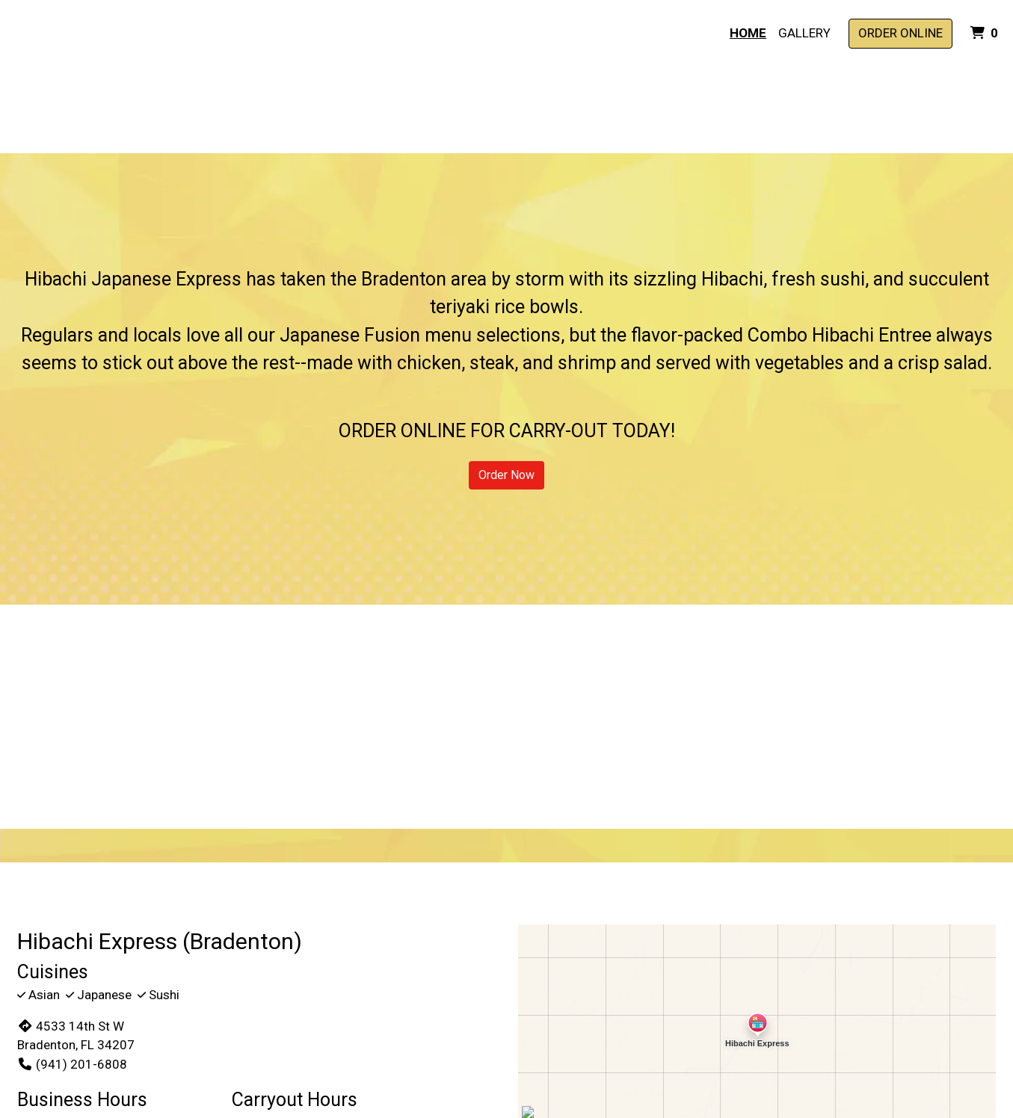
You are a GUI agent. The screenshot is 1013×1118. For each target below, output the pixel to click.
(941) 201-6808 (72, 1064)
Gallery (804, 32)
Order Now (506, 475)
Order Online (900, 32)
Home (748, 32)
